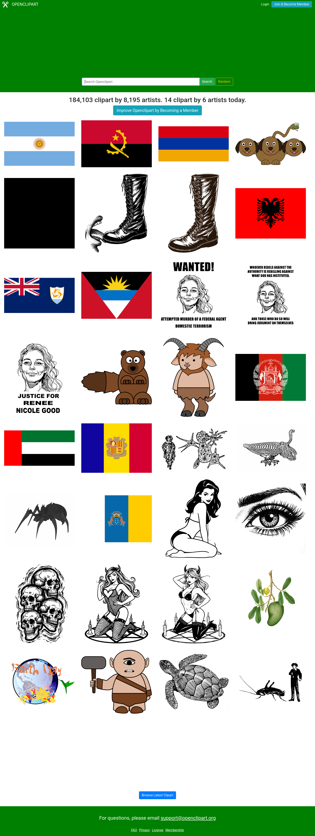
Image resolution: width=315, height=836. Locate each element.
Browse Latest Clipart (157, 795)
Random (224, 82)
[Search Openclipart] (141, 82)
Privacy (144, 830)
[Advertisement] (158, 43)
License (157, 830)
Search (207, 82)
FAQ (134, 830)
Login (265, 4)
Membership (174, 830)
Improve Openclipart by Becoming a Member (157, 110)
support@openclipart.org (188, 818)
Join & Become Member (291, 4)
